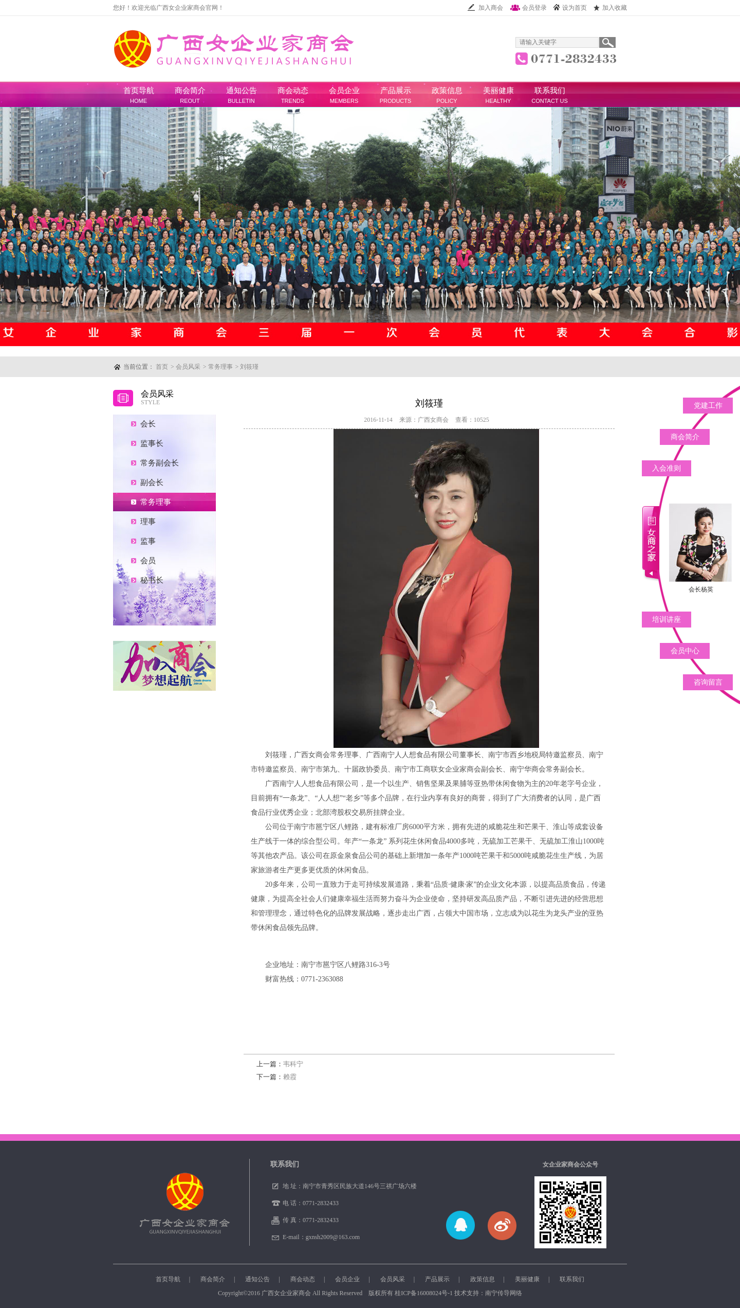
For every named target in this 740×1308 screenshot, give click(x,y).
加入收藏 (610, 7)
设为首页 (570, 7)
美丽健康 (498, 90)
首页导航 (138, 90)
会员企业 (344, 90)
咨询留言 (708, 682)
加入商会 (485, 7)
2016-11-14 (378, 419)
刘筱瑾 (249, 366)
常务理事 (220, 366)
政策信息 (447, 90)
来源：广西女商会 (424, 419)
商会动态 (293, 90)
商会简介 (190, 90)
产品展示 (395, 90)
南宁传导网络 (503, 1293)
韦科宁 (279, 1064)
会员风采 (188, 366)
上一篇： (269, 1064)
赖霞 (276, 1077)
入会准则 (666, 468)
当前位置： (138, 366)
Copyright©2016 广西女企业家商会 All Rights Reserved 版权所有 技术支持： (370, 1293)
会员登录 (528, 7)
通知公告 (241, 90)
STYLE (150, 402)
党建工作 (708, 405)
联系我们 (549, 90)
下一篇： (269, 1077)
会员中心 (685, 651)
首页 (162, 366)
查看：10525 (472, 419)
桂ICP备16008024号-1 (424, 1293)
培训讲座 (666, 619)
